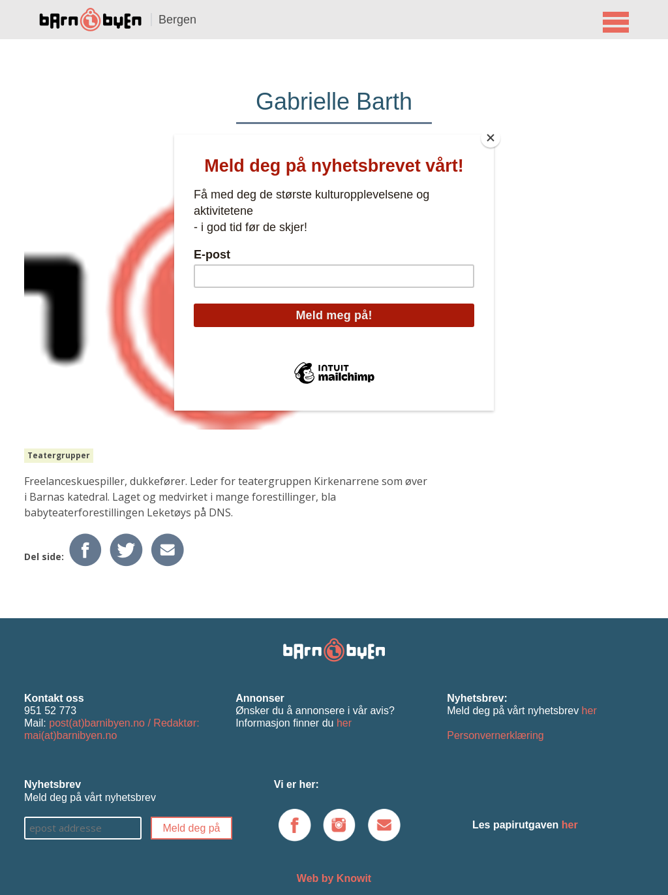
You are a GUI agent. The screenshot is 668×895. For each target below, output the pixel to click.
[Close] (490, 138)
